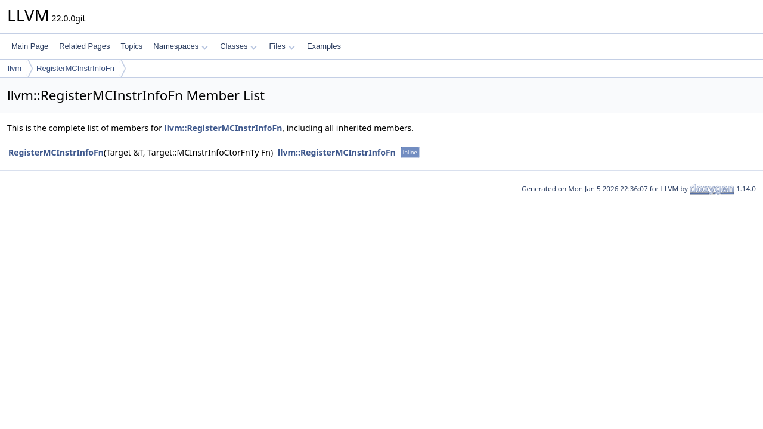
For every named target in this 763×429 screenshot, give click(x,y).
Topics (131, 46)
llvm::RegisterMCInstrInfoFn (224, 127)
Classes (238, 46)
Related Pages (84, 46)
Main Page (29, 46)
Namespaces (180, 46)
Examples (324, 46)
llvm (14, 68)
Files (281, 46)
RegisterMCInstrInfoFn (75, 68)
